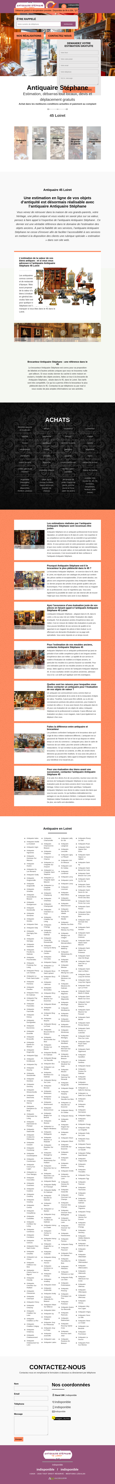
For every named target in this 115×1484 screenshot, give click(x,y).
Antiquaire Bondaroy (47, 1098)
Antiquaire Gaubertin (30, 945)
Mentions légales (75, 1474)
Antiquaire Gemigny (30, 940)
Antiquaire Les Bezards (83, 1327)
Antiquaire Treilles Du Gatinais (82, 1201)
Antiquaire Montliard (64, 1042)
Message (18, 1414)
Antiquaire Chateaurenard (32, 1336)
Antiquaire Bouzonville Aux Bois (49, 1039)
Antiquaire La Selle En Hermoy (84, 1089)
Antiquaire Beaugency (48, 1154)
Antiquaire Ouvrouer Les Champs (66, 1197)
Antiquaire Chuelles (30, 1253)
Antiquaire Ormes (64, 1159)
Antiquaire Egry (32, 1055)
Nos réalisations (29, 35)
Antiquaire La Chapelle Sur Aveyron (49, 864)
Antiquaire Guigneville (31, 885)
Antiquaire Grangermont (31, 903)
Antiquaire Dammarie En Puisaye (32, 1124)
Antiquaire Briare (50, 1004)
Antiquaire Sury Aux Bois (83, 1140)
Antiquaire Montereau (65, 1031)
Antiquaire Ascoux (47, 1262)
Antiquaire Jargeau (47, 1318)
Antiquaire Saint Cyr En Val (84, 880)
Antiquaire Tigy (83, 1178)
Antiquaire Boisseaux (47, 1092)
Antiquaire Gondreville (31, 909)
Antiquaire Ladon (50, 1342)
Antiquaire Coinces (30, 1242)
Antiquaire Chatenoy (30, 1331)
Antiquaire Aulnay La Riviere (47, 1233)
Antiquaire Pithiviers (64, 1268)
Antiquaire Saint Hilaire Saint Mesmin (84, 943)
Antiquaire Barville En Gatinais (48, 1198)
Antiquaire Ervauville (30, 1038)
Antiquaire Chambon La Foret (48, 912)
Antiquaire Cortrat (30, 1206)
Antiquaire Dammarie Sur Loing (32, 1116)
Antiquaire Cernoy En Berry (50, 947)
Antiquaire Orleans (64, 1153)
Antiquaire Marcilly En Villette (65, 911)
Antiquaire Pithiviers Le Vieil (67, 1273)
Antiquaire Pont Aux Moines (83, 1344)
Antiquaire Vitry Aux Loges (83, 1307)
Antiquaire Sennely (82, 1105)
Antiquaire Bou (49, 1064)
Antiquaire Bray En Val (49, 1014)
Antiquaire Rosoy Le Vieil (84, 839)
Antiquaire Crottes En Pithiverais (30, 1137)
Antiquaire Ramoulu (64, 1314)
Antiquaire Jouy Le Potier (49, 1329)
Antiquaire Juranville (47, 1335)
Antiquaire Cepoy (50, 962)
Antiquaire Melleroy (64, 948)
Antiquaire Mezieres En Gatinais (65, 986)
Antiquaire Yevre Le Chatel (84, 1322)
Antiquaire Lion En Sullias (66, 867)
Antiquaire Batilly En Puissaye (50, 1186)
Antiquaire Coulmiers (30, 1184)
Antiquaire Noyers (64, 1133)
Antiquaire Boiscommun (48, 1109)
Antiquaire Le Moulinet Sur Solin (66, 1064)
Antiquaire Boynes (47, 1020)
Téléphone (19, 1404)
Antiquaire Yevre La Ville (84, 1316)
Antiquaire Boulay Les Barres (48, 1047)
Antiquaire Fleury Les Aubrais (33, 972)
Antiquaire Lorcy (67, 877)
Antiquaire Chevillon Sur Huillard (31, 1285)
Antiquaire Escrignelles (31, 1021)
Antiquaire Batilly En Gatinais (50, 1191)
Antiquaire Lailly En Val (67, 839)
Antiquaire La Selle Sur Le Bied (84, 1094)
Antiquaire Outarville (64, 1191)
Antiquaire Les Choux (32, 1258)
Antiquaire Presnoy (64, 1290)
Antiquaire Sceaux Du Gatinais (82, 1071)
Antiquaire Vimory (82, 1302)
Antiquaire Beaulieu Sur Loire (48, 1147)
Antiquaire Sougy (84, 1124)
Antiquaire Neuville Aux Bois (67, 1098)
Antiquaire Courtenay (30, 1149)
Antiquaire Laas (49, 1339)
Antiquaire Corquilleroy (31, 1212)
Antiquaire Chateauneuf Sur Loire (33, 1343)
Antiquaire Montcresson (65, 1026)
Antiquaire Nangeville (65, 1084)
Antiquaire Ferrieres (30, 983)
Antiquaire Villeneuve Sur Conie (83, 1279)
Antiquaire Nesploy (64, 1093)
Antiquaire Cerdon (47, 952)
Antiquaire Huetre (30, 865)
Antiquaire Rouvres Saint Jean (66, 1333)
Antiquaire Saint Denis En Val (84, 891)
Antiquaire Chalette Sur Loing (48, 919)
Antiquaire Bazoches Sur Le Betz (50, 1168)
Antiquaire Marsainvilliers (66, 942)
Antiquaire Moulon (64, 1071)
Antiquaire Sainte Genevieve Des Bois (84, 914)
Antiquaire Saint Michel (84, 1018)
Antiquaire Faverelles (30, 1005)
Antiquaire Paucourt (64, 1249)
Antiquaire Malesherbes (65, 899)
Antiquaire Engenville (30, 1051)
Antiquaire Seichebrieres (83, 1083)
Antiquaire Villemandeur (83, 1261)
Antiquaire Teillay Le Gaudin (84, 1149)
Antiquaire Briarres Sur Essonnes (48, 999)
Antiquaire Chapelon (47, 852)
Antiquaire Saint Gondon (84, 928)
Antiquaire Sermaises (82, 1111)
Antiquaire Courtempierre (32, 1155)
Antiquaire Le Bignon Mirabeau (50, 1127)
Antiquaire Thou (84, 1175)
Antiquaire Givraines (30, 914)
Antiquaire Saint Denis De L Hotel (84, 886)
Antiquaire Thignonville (82, 1160)
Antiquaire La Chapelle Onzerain (49, 887)
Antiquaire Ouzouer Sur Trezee (65, 1228)
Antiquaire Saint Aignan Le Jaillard (84, 857)
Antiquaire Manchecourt (65, 905)
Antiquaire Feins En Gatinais (33, 994)
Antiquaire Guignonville (31, 879)
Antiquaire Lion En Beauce (66, 861)
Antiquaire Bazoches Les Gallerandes (49, 1176)
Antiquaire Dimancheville (32, 1091)
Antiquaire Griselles (30, 890)
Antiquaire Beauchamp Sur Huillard (50, 1160)
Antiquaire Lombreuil (64, 872)
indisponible (63, 1402)
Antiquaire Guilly (33, 875)
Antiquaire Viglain (82, 1250)
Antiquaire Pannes (64, 1240)
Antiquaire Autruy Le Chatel (50, 1226)
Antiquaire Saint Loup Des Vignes (84, 981)
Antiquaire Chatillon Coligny (33, 1325)
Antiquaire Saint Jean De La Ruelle (84, 963)
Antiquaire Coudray (30, 1201)
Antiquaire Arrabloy (47, 1280)
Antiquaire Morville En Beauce (65, 1056)
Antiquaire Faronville (30, 1010)
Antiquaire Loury (67, 884)
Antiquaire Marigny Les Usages (65, 935)
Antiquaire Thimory (82, 1165)
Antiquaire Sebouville (82, 1078)
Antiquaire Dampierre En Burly (32, 1108)
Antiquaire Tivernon (82, 1183)
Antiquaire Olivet (67, 1141)
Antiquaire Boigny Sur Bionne (48, 1115)
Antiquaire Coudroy (30, 1195)
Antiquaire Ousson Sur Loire (65, 1176)
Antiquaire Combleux (30, 1236)
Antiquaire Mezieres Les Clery (66, 978)
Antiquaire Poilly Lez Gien (67, 1278)
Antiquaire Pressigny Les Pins (66, 1296)
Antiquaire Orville (67, 1171)
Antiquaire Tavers (84, 1144)
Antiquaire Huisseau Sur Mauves (31, 858)
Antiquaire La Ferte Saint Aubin (33, 977)
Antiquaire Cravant (30, 1144)
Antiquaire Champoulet (48, 905)
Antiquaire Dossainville (31, 1074)
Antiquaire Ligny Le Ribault (67, 856)
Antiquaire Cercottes (47, 958)
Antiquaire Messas (64, 966)
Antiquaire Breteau (47, 1009)
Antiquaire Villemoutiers (83, 1267)
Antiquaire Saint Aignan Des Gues (84, 849)
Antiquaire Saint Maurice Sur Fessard (84, 1012)
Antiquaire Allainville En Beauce (48, 1299)
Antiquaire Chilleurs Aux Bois (31, 1265)
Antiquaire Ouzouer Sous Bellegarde (66, 1212)
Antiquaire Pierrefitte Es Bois (65, 1261)
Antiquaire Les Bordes (49, 1068)
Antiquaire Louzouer (64, 888)
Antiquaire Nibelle (64, 1120)
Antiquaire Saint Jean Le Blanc (84, 970)
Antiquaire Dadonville (30, 1130)
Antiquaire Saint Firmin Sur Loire (84, 902)
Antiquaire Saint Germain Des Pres (84, 922)
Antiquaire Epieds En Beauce (30, 1044)
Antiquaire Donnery (30, 1085)
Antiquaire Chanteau (47, 900)
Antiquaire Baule (50, 1181)
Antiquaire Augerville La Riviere (48, 1246)
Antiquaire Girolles (30, 920)
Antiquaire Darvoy (30, 1102)
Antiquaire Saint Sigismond (84, 1050)
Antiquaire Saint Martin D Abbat (84, 992)
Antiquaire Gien (32, 924)
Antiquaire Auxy (49, 1214)
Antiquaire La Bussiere (49, 967)
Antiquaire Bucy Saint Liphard (49, 972)
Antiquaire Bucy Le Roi (49, 978)
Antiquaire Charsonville (48, 839)
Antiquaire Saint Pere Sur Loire (84, 1037)
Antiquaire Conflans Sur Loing (31, 1224)
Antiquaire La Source (83, 1338)
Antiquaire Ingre (32, 847)
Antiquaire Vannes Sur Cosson (82, 1217)
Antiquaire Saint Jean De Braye (84, 957)
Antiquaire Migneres (64, 993)
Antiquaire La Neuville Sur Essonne (66, 1105)
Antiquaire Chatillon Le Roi (32, 1320)
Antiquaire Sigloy (84, 1115)
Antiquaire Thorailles (82, 1171)
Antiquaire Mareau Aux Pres (67, 929)
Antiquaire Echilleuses (31, 1060)
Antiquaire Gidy (32, 928)
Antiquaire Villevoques (82, 1291)
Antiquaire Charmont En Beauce (49, 846)
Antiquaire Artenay (47, 1275)
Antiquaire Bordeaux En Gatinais (48, 1075)
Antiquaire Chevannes (31, 1292)
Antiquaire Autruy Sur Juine (50, 1240)
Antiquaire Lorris (67, 880)
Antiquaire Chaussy (30, 1306)
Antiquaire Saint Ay (84, 863)
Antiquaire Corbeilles (30, 1217)
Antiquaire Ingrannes (30, 852)
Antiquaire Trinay (84, 1212)
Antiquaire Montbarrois (65, 1009)
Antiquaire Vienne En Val (83, 1245)
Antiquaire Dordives (30, 1080)
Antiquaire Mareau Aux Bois (67, 923)
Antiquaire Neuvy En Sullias (67, 1111)
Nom (16, 1384)
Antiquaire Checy (33, 1302)
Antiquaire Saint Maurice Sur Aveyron (84, 1004)
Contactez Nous (59, 35)
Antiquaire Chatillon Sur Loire (31, 1313)
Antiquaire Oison (67, 1138)
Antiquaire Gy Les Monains (32, 870)
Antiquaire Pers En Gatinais (66, 1254)
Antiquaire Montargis (64, 1003)
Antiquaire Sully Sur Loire (84, 1134)
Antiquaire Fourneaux (82, 1333)
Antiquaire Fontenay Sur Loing (31, 965)
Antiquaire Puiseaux (64, 1303)
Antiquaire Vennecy (82, 1231)
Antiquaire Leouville (64, 850)
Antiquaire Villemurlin (82, 1272)
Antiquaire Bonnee (47, 1087)
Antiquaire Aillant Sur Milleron (50, 1306)
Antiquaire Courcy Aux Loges (31, 1167)
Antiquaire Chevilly (30, 1279)
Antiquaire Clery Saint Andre (32, 1247)
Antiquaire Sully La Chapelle (84, 1129)
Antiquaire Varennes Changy (82, 1225)
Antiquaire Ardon (50, 1285)
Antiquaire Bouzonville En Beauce (49, 1032)
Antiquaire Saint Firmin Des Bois (84, 897)
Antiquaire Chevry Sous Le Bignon (32, 1272)
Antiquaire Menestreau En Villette (66, 954)
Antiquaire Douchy (30, 1069)
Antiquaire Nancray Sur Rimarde (65, 1077)
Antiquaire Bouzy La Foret (50, 1025)
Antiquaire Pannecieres (65, 1234)
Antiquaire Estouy (30, 1016)
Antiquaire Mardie (64, 918)
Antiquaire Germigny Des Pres (32, 933)
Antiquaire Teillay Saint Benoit (84, 1154)
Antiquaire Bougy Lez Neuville (50, 1059)
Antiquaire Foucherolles (31, 958)
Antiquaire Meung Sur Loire (67, 972)
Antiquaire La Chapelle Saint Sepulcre (49, 872)
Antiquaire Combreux (30, 1230)
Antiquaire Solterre (82, 1120)
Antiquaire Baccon (47, 1204)
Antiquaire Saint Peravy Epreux (84, 1024)
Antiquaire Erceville (30, 1032)
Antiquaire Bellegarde (48, 1133)
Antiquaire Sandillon (82, 1056)
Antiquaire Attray (50, 1257)
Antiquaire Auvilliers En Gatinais (48, 1220)
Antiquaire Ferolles (30, 988)
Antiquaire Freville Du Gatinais (30, 952)
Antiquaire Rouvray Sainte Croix (66, 1326)
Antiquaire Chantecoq (48, 894)
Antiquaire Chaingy (47, 926)
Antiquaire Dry (32, 1064)
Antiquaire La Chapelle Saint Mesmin (49, 880)
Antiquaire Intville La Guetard (33, 843)
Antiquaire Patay (67, 1244)
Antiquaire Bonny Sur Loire (50, 1081)
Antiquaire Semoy (82, 1100)
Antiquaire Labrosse (47, 983)
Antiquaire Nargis (67, 1088)
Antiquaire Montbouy (64, 1015)
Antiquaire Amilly (50, 1294)
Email (17, 1394)
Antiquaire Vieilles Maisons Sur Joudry (84, 1238)
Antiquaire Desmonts (30, 1096)
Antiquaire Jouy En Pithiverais (49, 1323)
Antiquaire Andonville (47, 1289)
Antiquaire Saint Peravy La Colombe (84, 1030)
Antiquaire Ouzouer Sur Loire (65, 1220)
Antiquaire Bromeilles (48, 989)
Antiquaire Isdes (32, 838)
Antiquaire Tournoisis (82, 1189)
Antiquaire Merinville (64, 961)
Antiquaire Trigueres (82, 1207)
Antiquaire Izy (49, 1314)
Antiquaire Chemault (30, 1298)
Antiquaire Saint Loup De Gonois (84, 976)
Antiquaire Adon (49, 1310)
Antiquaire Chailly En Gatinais (47, 932)
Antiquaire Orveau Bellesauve (65, 1165)
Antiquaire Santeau (82, 1061)
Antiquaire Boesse (47, 1122)
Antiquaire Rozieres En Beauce (65, 1341)
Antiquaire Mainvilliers (65, 894)
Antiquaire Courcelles (30, 1179)
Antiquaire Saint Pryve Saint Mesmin (84, 1044)
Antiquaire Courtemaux (31, 1160)
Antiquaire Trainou (82, 1194)
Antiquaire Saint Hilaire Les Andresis (84, 935)
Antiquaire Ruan (84, 844)
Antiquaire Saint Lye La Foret (84, 987)
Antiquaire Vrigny (84, 1312)
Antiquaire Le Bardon (49, 1210)
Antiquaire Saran (84, 1066)
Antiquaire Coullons (30, 1190)
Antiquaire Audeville (47, 1253)
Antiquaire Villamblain (82, 1256)
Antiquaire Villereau (82, 1285)
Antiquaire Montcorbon (65, 1020)
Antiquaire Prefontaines (65, 1284)
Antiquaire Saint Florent (84, 908)
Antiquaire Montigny (64, 1037)
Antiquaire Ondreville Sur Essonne (66, 1147)
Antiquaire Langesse (64, 845)
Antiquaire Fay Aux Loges (32, 999)
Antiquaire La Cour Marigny (31, 1173)
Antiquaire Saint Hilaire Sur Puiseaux (84, 950)
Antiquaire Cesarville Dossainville (48, 940)
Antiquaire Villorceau (82, 1296)
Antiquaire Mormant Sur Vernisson (65, 1049)
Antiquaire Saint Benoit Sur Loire (84, 869)
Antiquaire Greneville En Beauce (31, 897)
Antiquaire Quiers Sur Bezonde (67, 1308)
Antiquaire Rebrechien (65, 1319)
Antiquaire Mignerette (65, 998)
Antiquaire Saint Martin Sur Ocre (84, 998)
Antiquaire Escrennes (30, 1027)
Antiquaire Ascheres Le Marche (48, 1268)
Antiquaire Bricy (49, 993)
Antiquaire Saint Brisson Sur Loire (84, 874)
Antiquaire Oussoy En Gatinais (65, 1184)
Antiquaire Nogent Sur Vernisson (65, 1127)
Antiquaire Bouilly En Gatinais (50, 1054)
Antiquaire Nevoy (67, 1116)
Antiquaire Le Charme (49, 858)
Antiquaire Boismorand (48, 1103)
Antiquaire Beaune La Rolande (48, 1140)
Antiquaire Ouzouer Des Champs (66, 1205)
